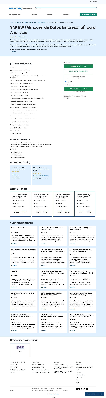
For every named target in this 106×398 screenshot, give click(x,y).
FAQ (77, 380)
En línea (69, 82)
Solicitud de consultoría (40, 370)
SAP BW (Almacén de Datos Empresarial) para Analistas (60, 22)
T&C (77, 383)
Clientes (79, 372)
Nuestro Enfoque (38, 364)
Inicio (12, 22)
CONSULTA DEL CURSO (78, 66)
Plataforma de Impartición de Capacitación (63, 371)
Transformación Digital (62, 364)
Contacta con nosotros (95, 394)
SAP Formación (41, 22)
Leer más (13, 52)
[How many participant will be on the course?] (78, 79)
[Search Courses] (66, 8)
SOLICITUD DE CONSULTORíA (78, 71)
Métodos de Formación (18, 370)
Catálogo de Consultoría (41, 372)
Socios (78, 370)
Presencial (70, 85)
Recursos (13, 372)
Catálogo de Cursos (15, 15)
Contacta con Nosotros (88, 15)
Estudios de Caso (38, 367)
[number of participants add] (88, 79)
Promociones (15, 367)
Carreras (79, 377)
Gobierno (34, 15)
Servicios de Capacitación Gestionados (63, 367)
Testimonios (80, 375)
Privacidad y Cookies (53, 394)
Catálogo (13, 364)
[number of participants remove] (68, 79)
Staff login (53, 397)
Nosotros (66, 15)
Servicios (49, 15)
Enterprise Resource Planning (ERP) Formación (25, 22)
